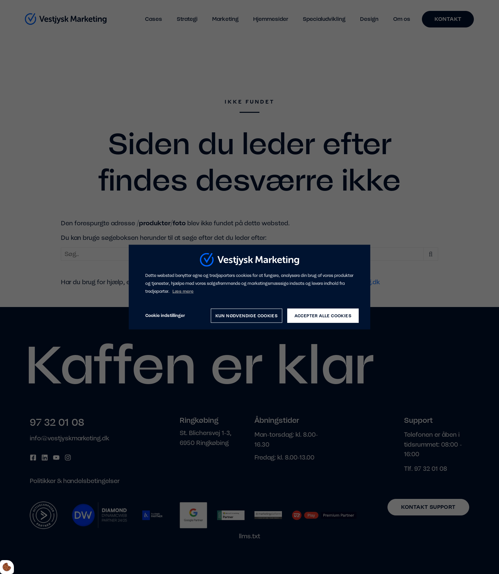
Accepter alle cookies (323, 315)
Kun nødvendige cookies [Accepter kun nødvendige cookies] (246, 315)
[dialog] (249, 287)
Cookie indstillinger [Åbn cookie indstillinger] (165, 315)
